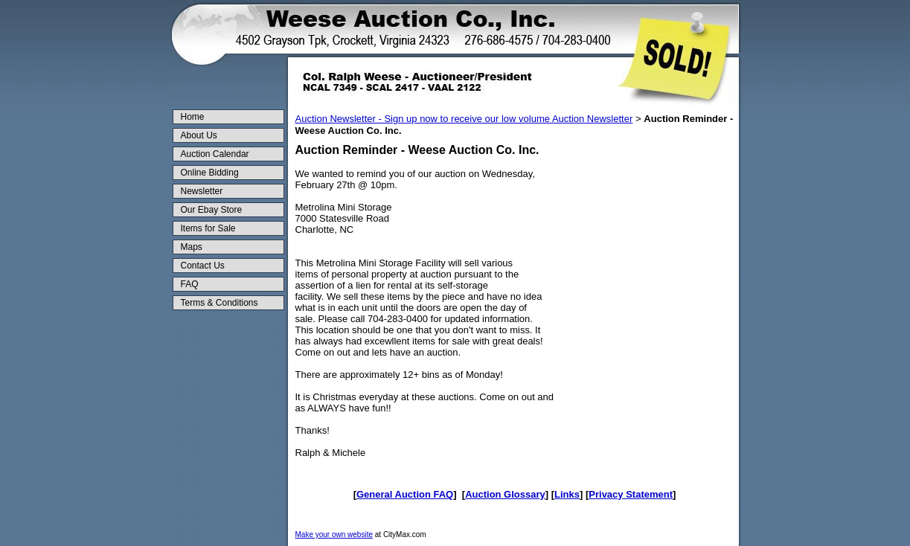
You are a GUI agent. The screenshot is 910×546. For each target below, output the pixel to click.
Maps (191, 247)
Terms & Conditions (219, 303)
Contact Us (203, 265)
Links (567, 494)
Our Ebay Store (212, 210)
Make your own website (334, 534)
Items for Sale (208, 228)
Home (193, 117)
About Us (199, 135)
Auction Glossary (505, 494)
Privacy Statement (631, 494)
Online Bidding (210, 172)
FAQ (190, 284)
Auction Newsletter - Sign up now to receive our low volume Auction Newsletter (464, 118)
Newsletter (202, 191)
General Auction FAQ (404, 494)
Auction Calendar (215, 154)
